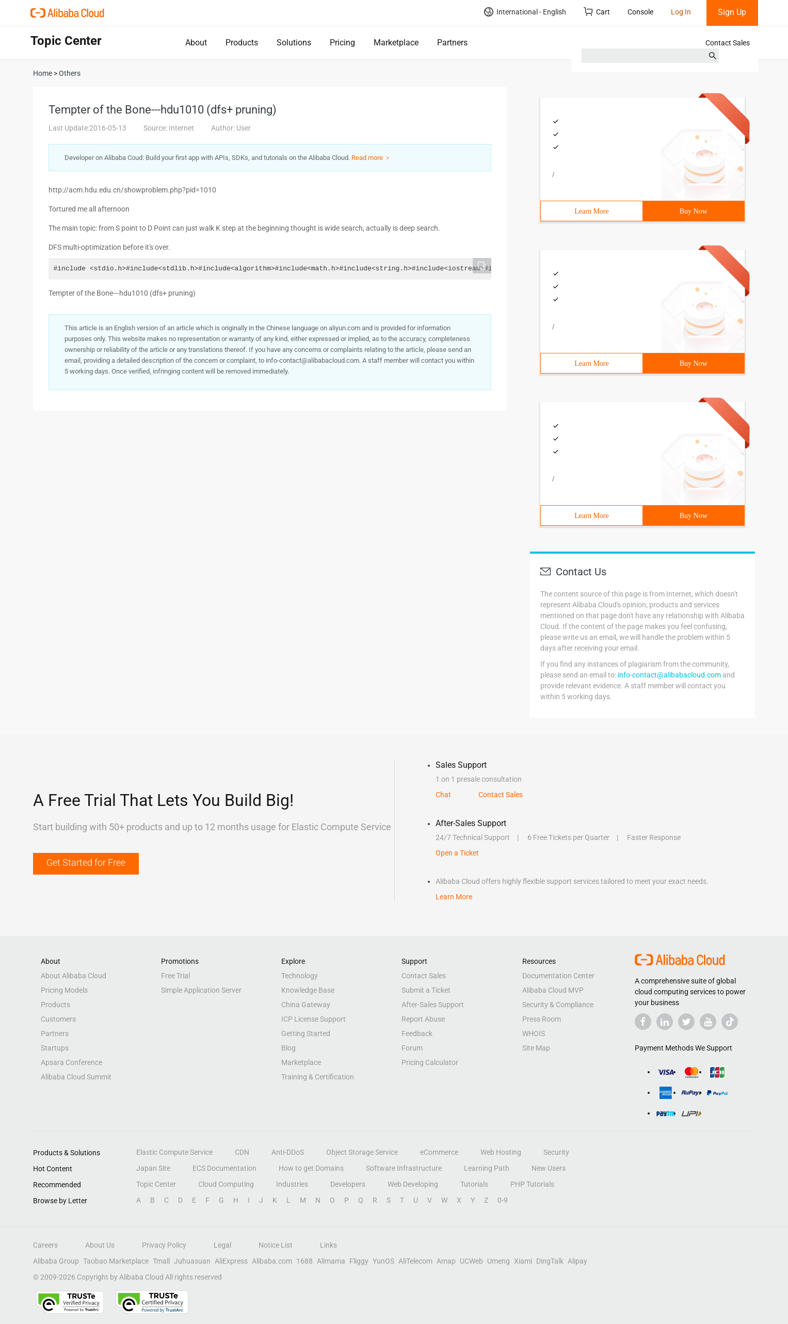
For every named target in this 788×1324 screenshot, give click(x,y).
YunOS (383, 1261)
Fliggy (358, 1261)
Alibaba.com (272, 1261)
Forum (412, 1048)
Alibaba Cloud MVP (553, 990)
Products (242, 42)
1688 (304, 1261)
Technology (299, 976)
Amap (446, 1261)
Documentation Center (558, 976)
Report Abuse (423, 1019)
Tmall (161, 1261)
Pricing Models (64, 990)
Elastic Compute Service (174, 1152)
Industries (292, 1184)
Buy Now (693, 211)
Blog (288, 1048)
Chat (443, 794)
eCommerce (439, 1152)
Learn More (591, 211)
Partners (452, 42)
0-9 (502, 1200)
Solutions (294, 42)
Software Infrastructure (404, 1168)
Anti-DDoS (287, 1152)
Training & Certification (317, 1077)
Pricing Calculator (429, 1062)
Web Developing (413, 1184)
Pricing (342, 42)
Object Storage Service (362, 1152)
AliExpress (231, 1261)
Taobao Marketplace (116, 1261)
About (196, 42)
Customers (58, 1019)
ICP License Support (313, 1019)
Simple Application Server (201, 990)
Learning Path (486, 1168)
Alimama (331, 1261)
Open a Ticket (457, 853)
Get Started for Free (85, 862)
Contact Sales (727, 43)
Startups (55, 1048)
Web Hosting (500, 1152)
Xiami (523, 1261)
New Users (549, 1168)
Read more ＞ (371, 158)
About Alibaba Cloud (73, 976)
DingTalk (550, 1261)
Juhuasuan (192, 1261)
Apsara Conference (71, 1062)
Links (328, 1245)
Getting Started (305, 1033)
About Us (100, 1245)
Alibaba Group (56, 1261)
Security (556, 1152)
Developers (347, 1184)
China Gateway (305, 1004)
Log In (681, 12)
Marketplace (396, 42)
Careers (45, 1245)
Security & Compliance (557, 1004)
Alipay (577, 1261)
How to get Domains (311, 1168)
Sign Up (732, 12)
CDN (242, 1152)
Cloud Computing (226, 1184)
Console (640, 12)
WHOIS (533, 1033)
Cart (597, 11)
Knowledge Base (307, 990)
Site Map (536, 1048)
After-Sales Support (432, 1004)
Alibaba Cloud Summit (76, 1077)
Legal (222, 1245)
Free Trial (175, 976)
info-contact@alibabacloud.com (669, 675)
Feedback (416, 1033)
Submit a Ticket (426, 990)
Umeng (498, 1261)
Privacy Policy (164, 1245)
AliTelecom (415, 1261)
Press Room (541, 1019)
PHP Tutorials (532, 1184)
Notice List (276, 1245)
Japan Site (153, 1168)
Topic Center (156, 1184)
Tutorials (474, 1184)
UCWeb (471, 1261)
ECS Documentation (224, 1168)
